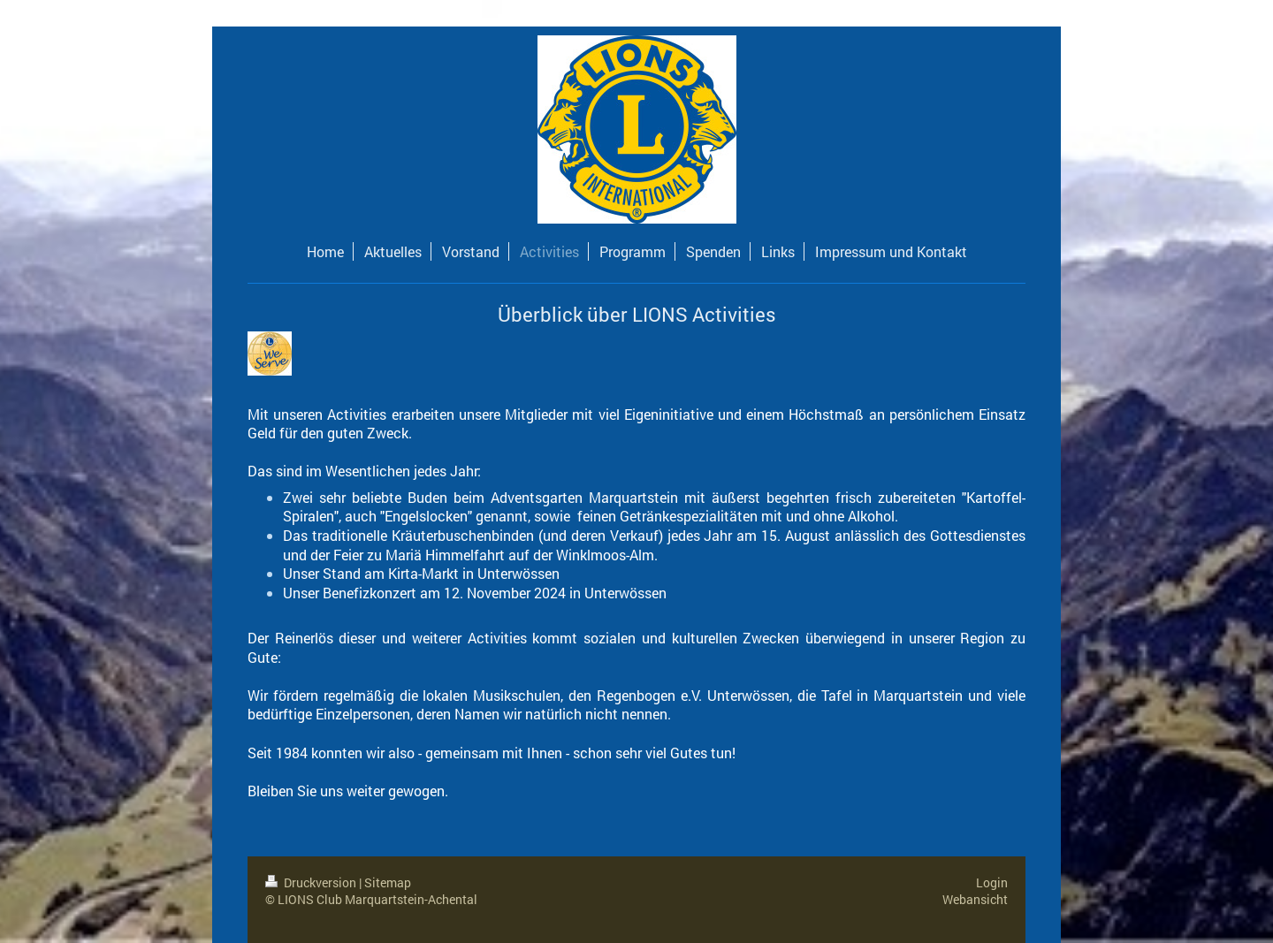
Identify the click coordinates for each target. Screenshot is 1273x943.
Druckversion (312, 882)
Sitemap (387, 882)
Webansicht (975, 899)
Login (992, 882)
